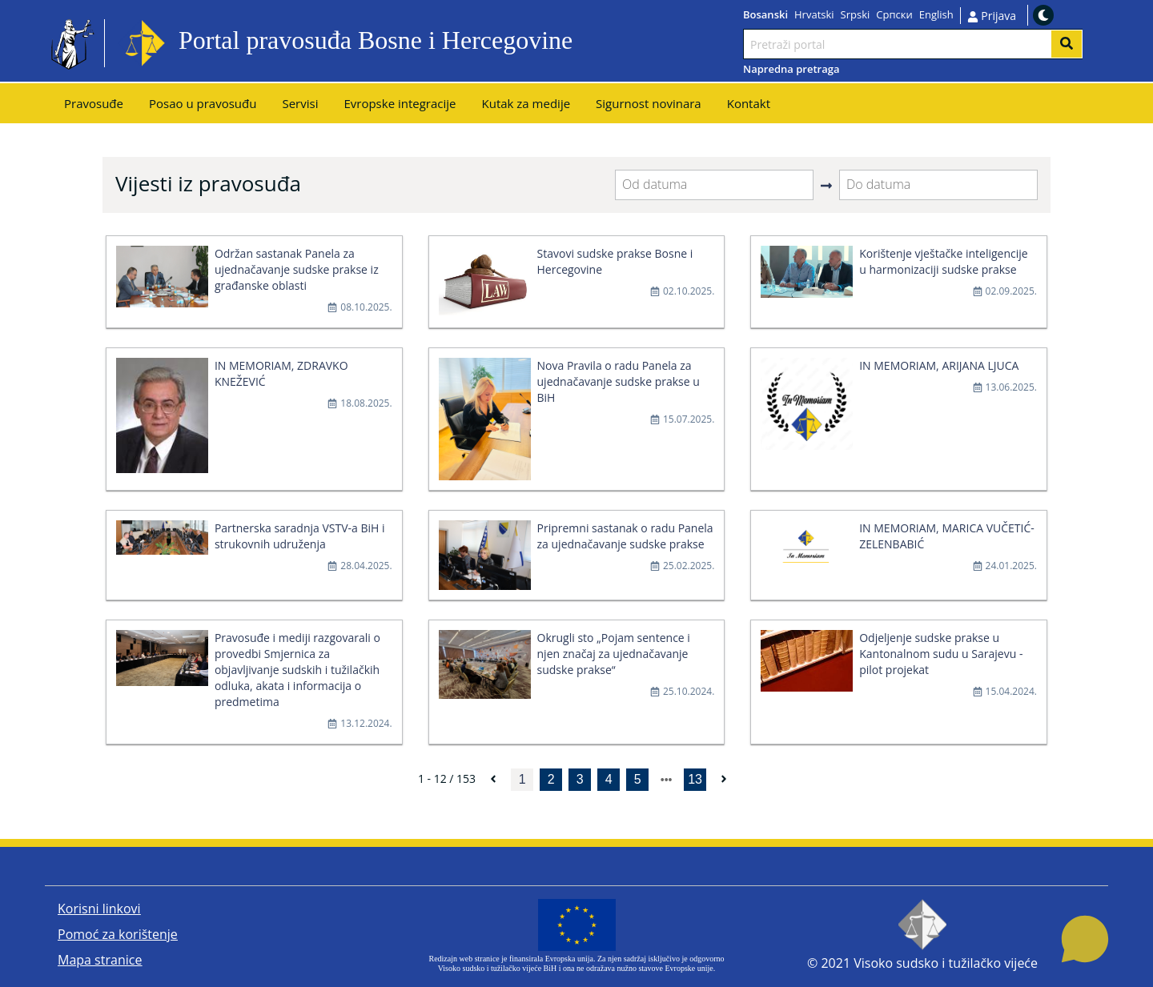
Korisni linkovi (99, 908)
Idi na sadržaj (611, 43)
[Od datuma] (714, 185)
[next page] (667, 779)
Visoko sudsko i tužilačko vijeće (946, 963)
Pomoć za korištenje (118, 934)
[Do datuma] (938, 185)
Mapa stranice (100, 960)
